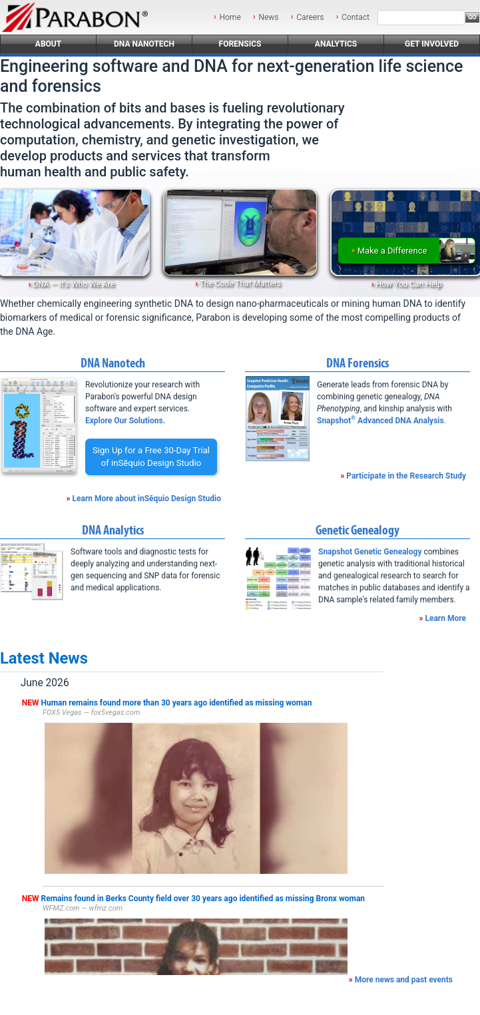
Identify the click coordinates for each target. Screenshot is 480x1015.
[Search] (421, 17)
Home (229, 17)
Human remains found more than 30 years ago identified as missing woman (176, 703)
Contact (355, 17)
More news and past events (404, 980)
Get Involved (432, 44)
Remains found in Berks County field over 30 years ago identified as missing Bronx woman (203, 898)
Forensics (240, 44)
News (268, 17)
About (48, 44)
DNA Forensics (357, 363)
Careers (310, 17)
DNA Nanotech (144, 44)
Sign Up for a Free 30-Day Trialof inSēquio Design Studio (151, 457)
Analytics (336, 44)
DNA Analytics (113, 530)
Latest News (44, 658)
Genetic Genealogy (357, 530)
